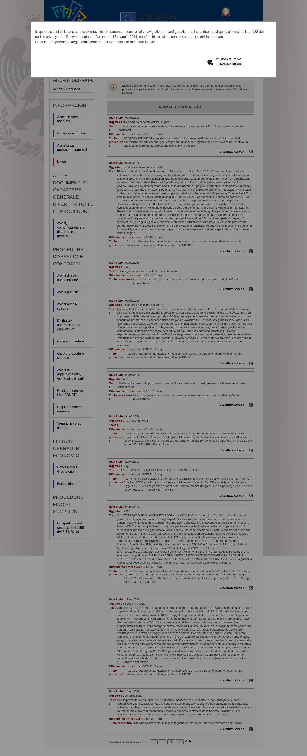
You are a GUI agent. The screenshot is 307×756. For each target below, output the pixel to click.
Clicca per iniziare (229, 64)
